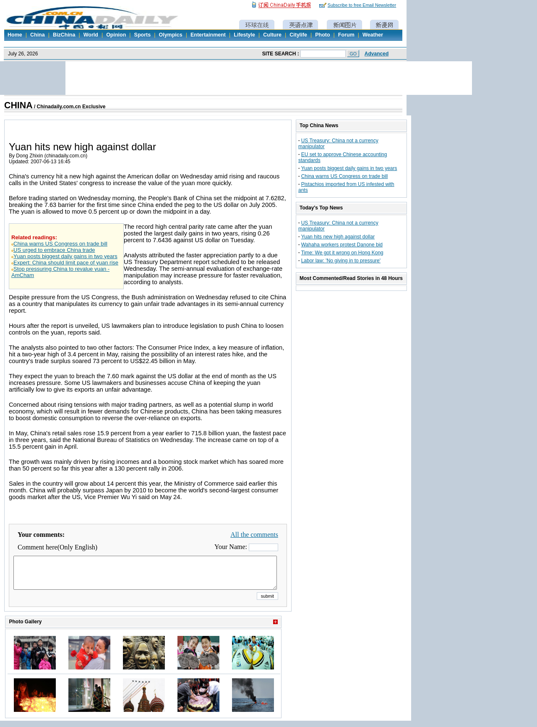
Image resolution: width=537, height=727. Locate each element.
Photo (322, 35)
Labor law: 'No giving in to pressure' (341, 261)
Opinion (116, 35)
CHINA (18, 105)
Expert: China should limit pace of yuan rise (65, 262)
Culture (272, 35)
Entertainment (208, 35)
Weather (372, 35)
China (37, 35)
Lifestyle (244, 35)
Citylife (298, 35)
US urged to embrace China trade (54, 250)
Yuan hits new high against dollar (338, 237)
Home (15, 35)
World (90, 35)
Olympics (170, 35)
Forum (346, 35)
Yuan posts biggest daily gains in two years (65, 256)
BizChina (64, 35)
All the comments (254, 534)
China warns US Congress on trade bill (60, 244)
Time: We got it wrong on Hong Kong (342, 253)
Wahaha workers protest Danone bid (342, 245)
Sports (142, 35)
